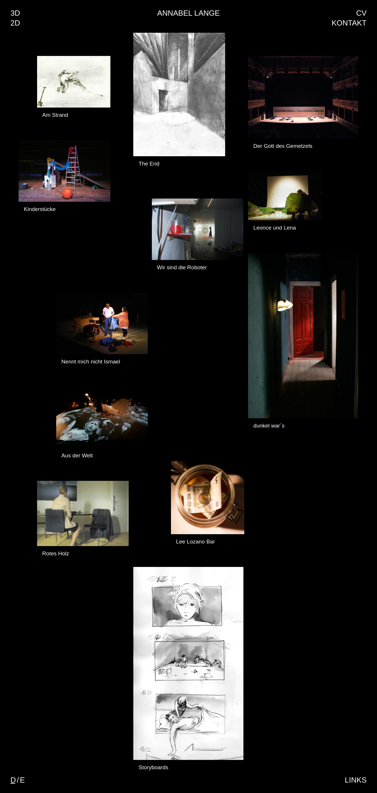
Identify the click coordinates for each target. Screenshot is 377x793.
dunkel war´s (269, 426)
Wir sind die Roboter (182, 267)
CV (361, 13)
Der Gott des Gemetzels (282, 146)
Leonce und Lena (274, 228)
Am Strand (55, 115)
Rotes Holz (55, 553)
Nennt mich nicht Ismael (90, 362)
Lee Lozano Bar (195, 542)
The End (149, 164)
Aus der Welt (77, 455)
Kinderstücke (40, 209)
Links (356, 780)
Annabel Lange (188, 13)
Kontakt (349, 23)
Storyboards (153, 767)
